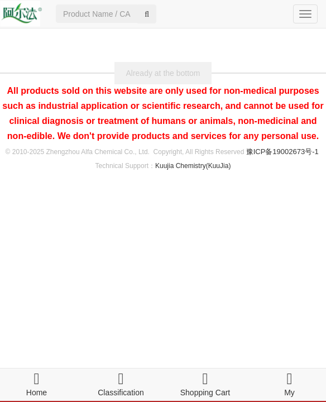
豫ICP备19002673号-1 (282, 151)
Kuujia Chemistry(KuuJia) (193, 166)
